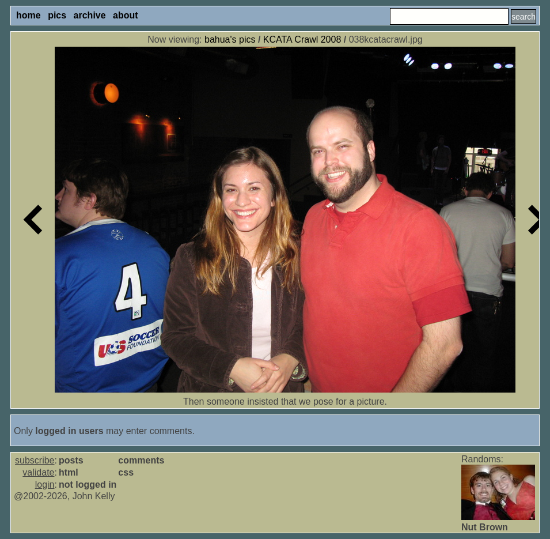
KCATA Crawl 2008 (302, 39)
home (28, 15)
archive (90, 15)
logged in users (69, 431)
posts (71, 460)
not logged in (87, 484)
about (125, 15)
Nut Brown (484, 527)
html (68, 472)
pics (57, 15)
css (126, 472)
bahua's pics (229, 39)
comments (141, 460)
